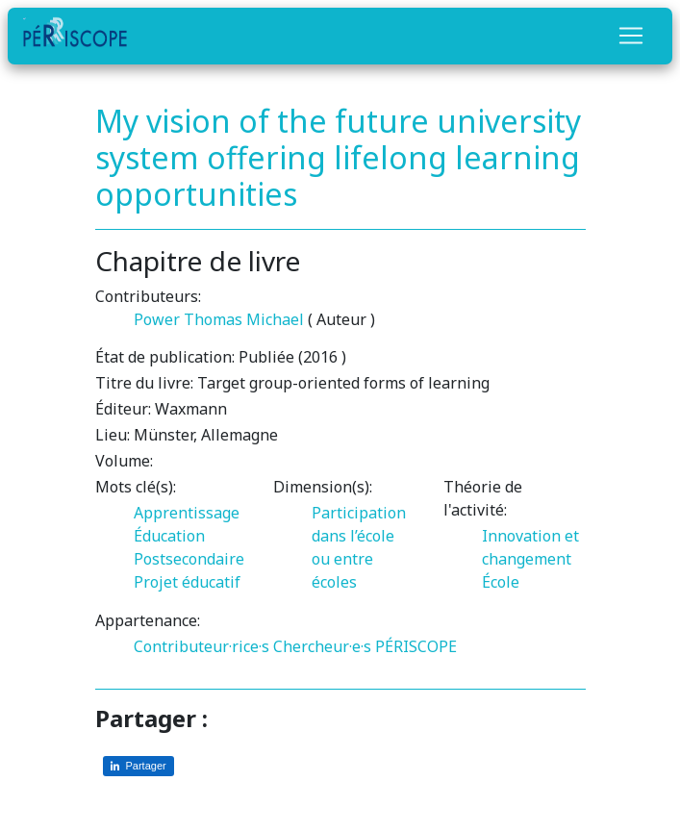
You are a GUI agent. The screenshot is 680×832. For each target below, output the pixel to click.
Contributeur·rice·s (201, 646)
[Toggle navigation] (631, 35)
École (500, 581)
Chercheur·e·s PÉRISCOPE (365, 646)
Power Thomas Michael (219, 319)
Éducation (169, 535)
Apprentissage (186, 512)
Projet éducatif (187, 581)
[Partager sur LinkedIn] (138, 766)
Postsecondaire (189, 558)
